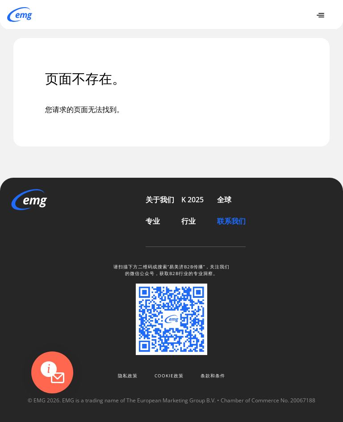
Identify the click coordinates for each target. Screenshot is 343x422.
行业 (188, 221)
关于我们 (160, 200)
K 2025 (192, 200)
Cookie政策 (169, 375)
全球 (224, 200)
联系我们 (231, 221)
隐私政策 (128, 375)
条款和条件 (213, 375)
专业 (153, 221)
